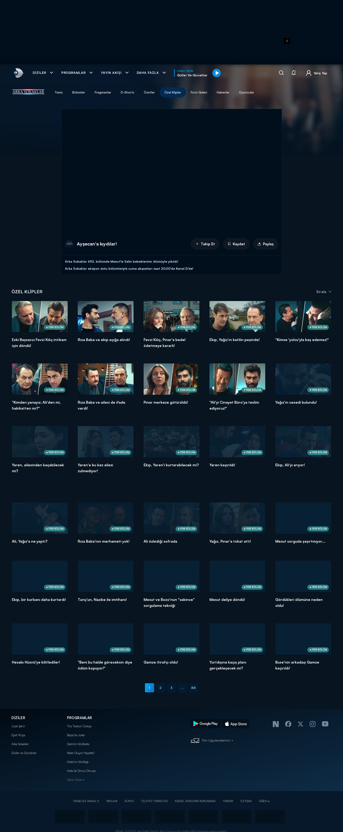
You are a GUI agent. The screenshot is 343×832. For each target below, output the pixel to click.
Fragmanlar (103, 92)
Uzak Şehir (18, 726)
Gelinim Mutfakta (78, 744)
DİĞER (263, 801)
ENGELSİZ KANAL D (86, 801)
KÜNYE (129, 801)
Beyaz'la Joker (76, 735)
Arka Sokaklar (20, 744)
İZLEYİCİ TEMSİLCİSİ (154, 801)
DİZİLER (18, 718)
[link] (17, 73)
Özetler (149, 92)
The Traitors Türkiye (79, 726)
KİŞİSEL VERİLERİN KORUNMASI (195, 801)
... (182, 688)
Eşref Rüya (18, 735)
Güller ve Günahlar (23, 753)
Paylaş (265, 244)
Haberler (223, 92)
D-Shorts (127, 92)
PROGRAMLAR (79, 718)
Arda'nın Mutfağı (77, 762)
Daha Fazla (74, 779)
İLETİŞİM (246, 801)
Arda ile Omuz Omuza (81, 771)
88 (193, 688)
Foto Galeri (199, 92)
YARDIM (228, 801)
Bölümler (78, 92)
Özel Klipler (172, 92)
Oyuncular (246, 92)
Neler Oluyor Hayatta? (81, 753)
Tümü (59, 92)
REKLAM (112, 801)
